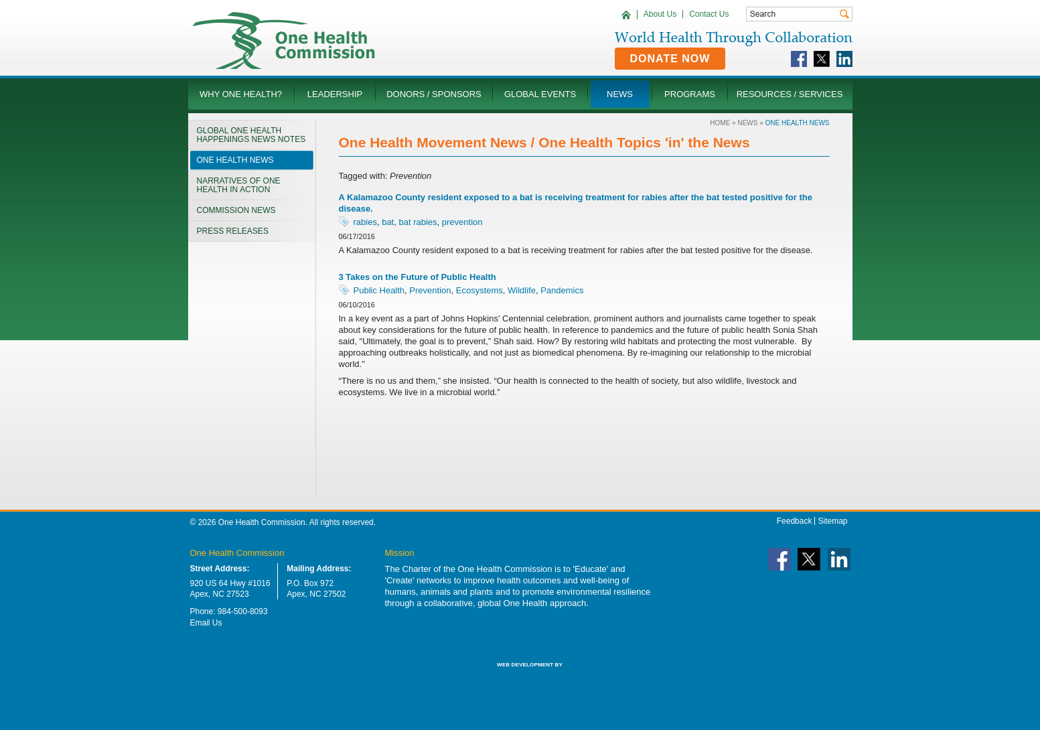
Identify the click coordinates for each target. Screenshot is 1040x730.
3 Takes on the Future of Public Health (417, 277)
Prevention (430, 290)
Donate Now (670, 58)
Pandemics (561, 290)
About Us (660, 14)
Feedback (794, 521)
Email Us (206, 623)
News (747, 123)
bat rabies (417, 222)
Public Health (379, 290)
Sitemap (832, 521)
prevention (462, 222)
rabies (365, 222)
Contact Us (709, 14)
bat (388, 222)
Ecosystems (479, 290)
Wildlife (522, 290)
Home (720, 123)
